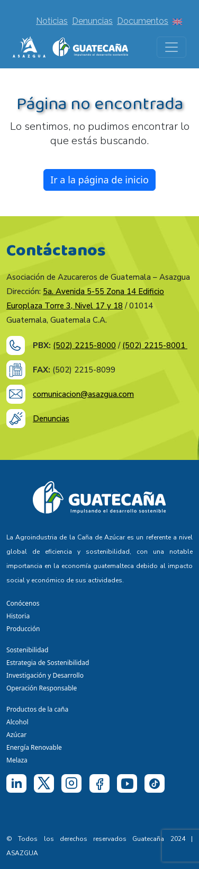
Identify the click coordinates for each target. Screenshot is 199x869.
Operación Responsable (41, 688)
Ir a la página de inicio (99, 179)
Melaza (17, 760)
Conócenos (22, 603)
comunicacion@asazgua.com (83, 394)
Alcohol (17, 721)
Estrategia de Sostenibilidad (47, 662)
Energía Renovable (34, 747)
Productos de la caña (37, 709)
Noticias (52, 21)
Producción (23, 628)
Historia (18, 615)
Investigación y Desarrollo (45, 675)
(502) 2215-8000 (84, 345)
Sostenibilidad (27, 649)
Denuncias (92, 21)
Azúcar (16, 734)
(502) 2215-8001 (154, 345)
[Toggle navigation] (171, 47)
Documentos (142, 21)
